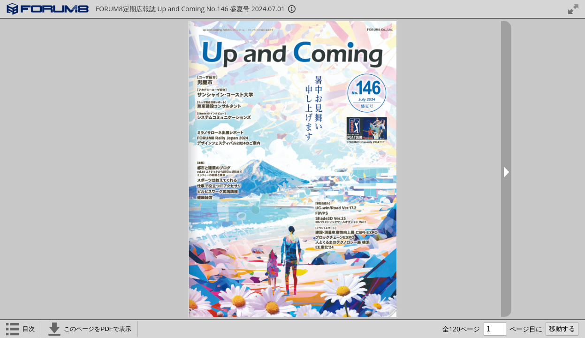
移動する (562, 328)
